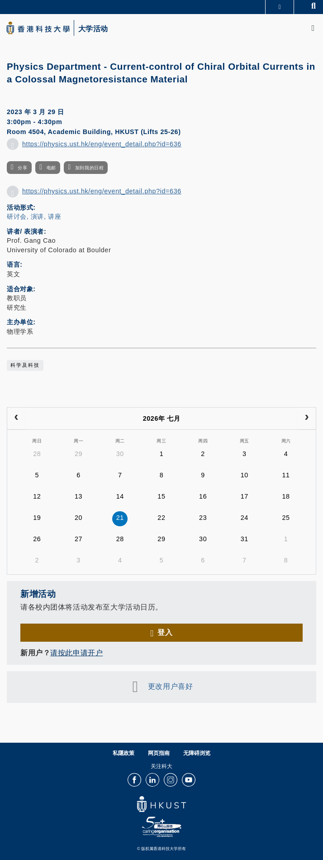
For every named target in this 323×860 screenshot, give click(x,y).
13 (78, 496)
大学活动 (93, 29)
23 (203, 517)
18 (286, 496)
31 (244, 539)
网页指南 (159, 753)
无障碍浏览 (196, 753)
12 (37, 496)
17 (244, 496)
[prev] (16, 418)
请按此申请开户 (76, 653)
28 (37, 453)
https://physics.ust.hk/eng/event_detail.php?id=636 (101, 144)
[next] (307, 418)
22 (161, 517)
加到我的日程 (89, 167)
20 (78, 517)
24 (244, 517)
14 (120, 496)
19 (37, 517)
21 (120, 517)
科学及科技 (25, 365)
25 (286, 517)
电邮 (51, 167)
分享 (22, 167)
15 (161, 496)
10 (244, 475)
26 (37, 539)
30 (120, 453)
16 (203, 496)
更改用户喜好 (170, 686)
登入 (164, 632)
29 (78, 453)
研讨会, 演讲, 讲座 (34, 216)
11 (286, 475)
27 (78, 539)
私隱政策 (123, 753)
